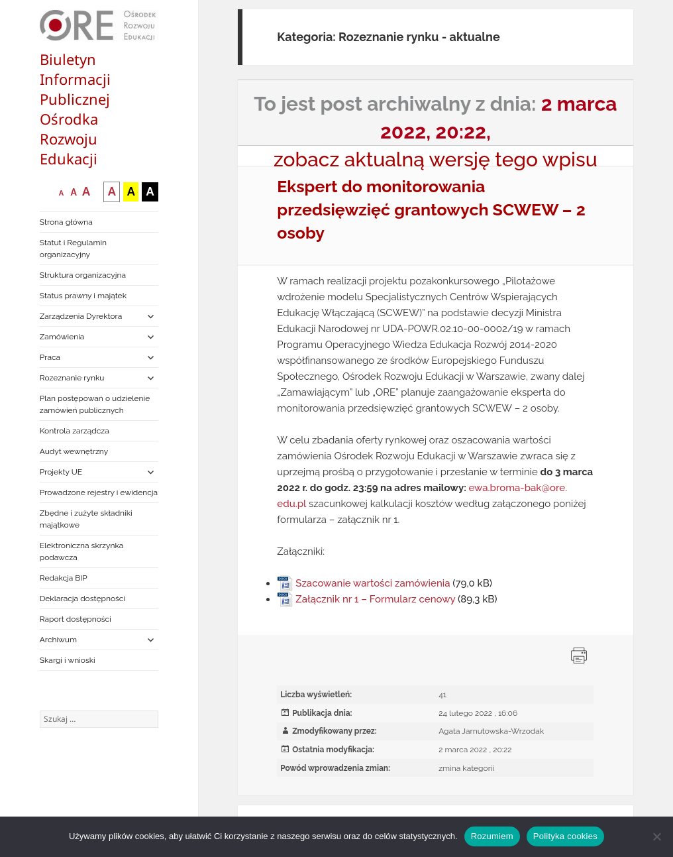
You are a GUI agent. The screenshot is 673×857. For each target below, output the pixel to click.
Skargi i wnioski (67, 660)
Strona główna (66, 222)
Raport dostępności (75, 619)
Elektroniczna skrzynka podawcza (82, 551)
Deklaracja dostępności (82, 598)
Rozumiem (492, 836)
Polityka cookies (565, 836)
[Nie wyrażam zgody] (656, 836)
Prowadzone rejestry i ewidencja (99, 492)
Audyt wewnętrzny (74, 451)
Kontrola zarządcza (74, 430)
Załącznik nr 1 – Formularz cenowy (375, 599)
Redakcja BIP (63, 578)
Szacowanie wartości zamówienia (372, 583)
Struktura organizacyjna (83, 275)
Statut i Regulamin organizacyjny (73, 248)
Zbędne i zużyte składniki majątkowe (86, 519)
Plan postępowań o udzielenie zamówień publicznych (95, 404)
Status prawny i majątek (83, 295)
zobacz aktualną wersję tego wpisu (435, 159)
